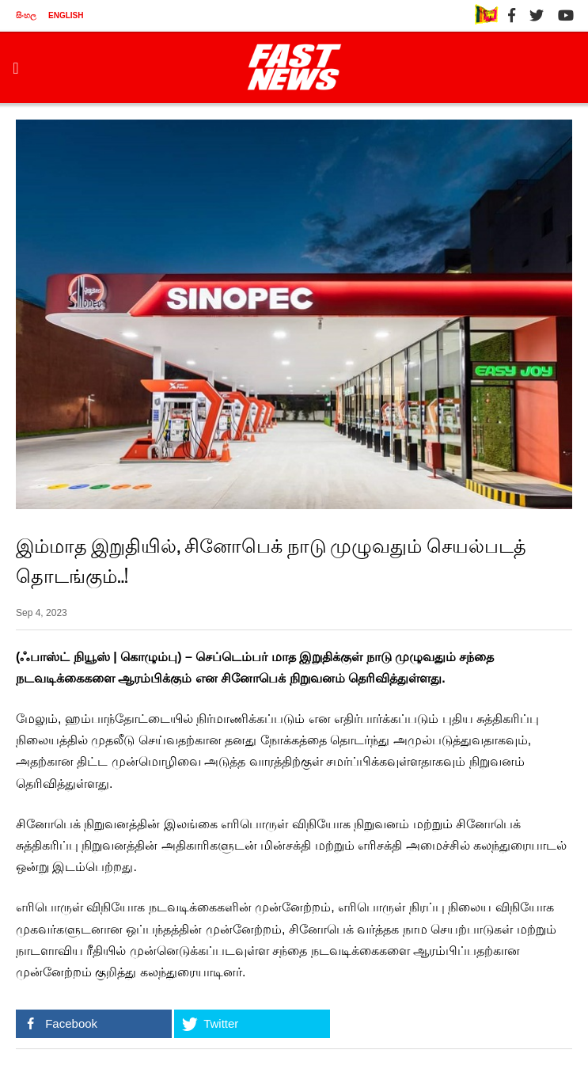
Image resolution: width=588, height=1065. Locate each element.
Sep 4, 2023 (41, 612)
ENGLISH (65, 15)
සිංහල (26, 15)
